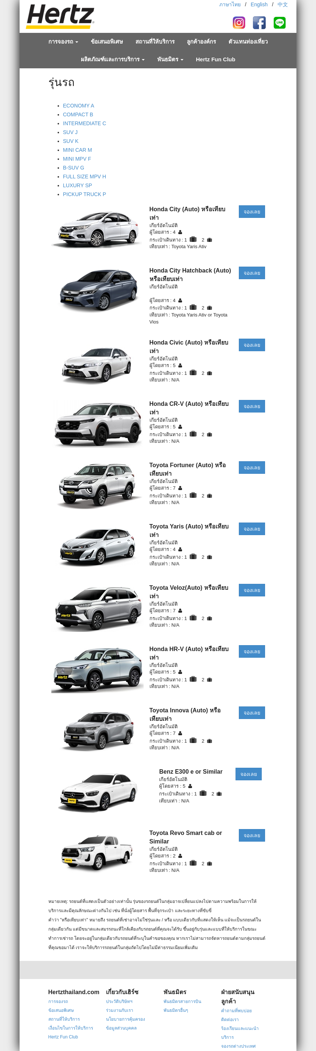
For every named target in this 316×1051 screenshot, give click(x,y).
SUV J (70, 132)
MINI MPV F (77, 159)
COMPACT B (78, 114)
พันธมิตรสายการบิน (182, 1001)
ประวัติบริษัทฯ (119, 1001)
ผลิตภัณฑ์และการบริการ (113, 59)
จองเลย (252, 212)
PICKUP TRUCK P (84, 194)
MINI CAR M (77, 150)
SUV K (71, 141)
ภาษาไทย (230, 4)
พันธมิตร (170, 59)
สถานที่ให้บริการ (155, 41)
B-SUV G (74, 168)
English (259, 4)
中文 (283, 4)
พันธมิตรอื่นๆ (176, 1010)
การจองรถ (63, 41)
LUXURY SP (77, 185)
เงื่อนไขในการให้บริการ (70, 1028)
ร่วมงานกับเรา (119, 1010)
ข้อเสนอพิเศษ (107, 41)
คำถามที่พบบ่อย (236, 1010)
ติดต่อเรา (230, 1019)
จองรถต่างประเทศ (238, 1046)
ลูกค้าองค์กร (201, 41)
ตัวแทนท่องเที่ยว (248, 41)
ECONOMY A (79, 106)
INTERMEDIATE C (84, 123)
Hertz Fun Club (216, 59)
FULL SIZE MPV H (84, 176)
